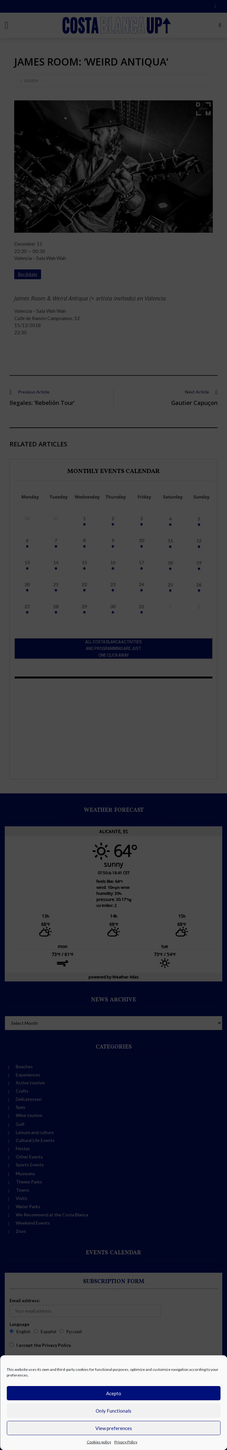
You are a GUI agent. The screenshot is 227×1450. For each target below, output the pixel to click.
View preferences (113, 1428)
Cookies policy (99, 1442)
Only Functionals (113, 1411)
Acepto (113, 1393)
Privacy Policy (125, 1442)
